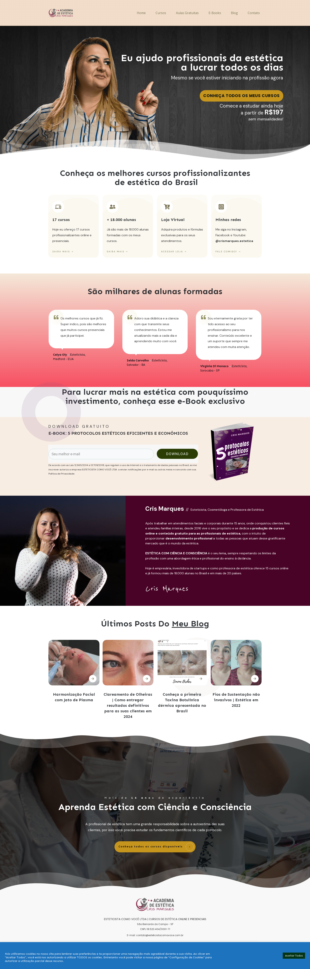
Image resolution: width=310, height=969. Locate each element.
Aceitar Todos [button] (294, 955)
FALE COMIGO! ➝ (228, 251)
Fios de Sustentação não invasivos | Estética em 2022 (236, 700)
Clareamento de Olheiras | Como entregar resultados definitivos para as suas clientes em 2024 (128, 705)
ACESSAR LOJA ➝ (174, 251)
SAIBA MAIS (61, 251)
